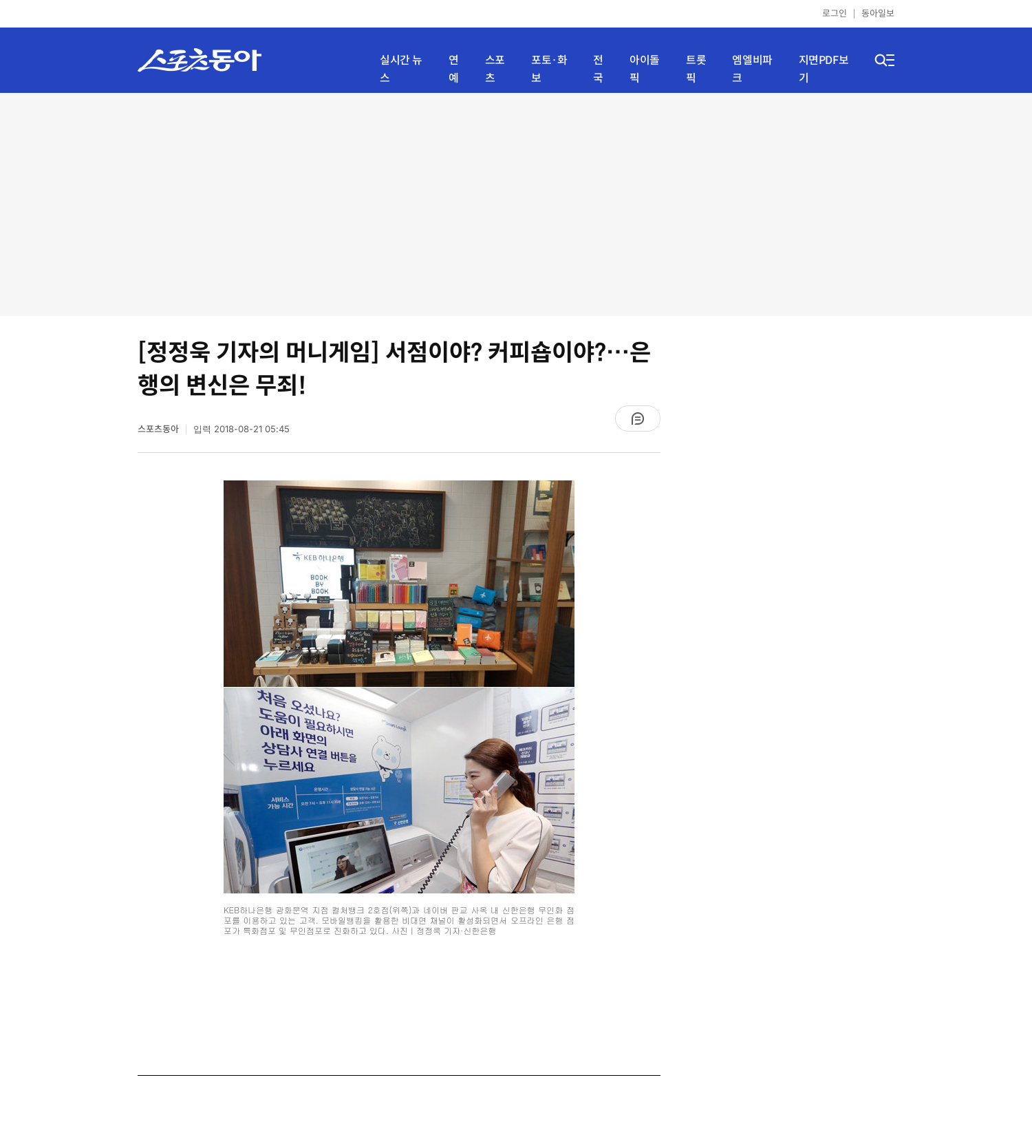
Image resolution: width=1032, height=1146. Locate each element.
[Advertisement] (516, 203)
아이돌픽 (645, 69)
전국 (598, 69)
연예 (454, 69)
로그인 (834, 13)
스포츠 (495, 69)
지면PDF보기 (824, 69)
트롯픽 (696, 69)
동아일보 (877, 13)
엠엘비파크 (752, 69)
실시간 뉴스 (401, 69)
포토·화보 (549, 69)
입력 (241, 429)
